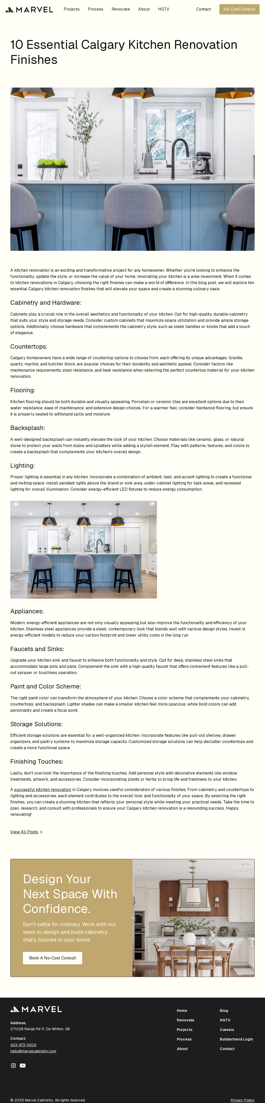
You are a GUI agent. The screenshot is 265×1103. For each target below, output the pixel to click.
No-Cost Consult (239, 9)
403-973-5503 (23, 1045)
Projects (72, 9)
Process (95, 9)
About (144, 9)
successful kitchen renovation (42, 789)
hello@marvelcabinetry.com (33, 1051)
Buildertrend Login (236, 1039)
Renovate (121, 9)
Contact (203, 9)
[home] (29, 9)
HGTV (163, 9)
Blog (224, 1010)
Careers (227, 1029)
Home (182, 1010)
